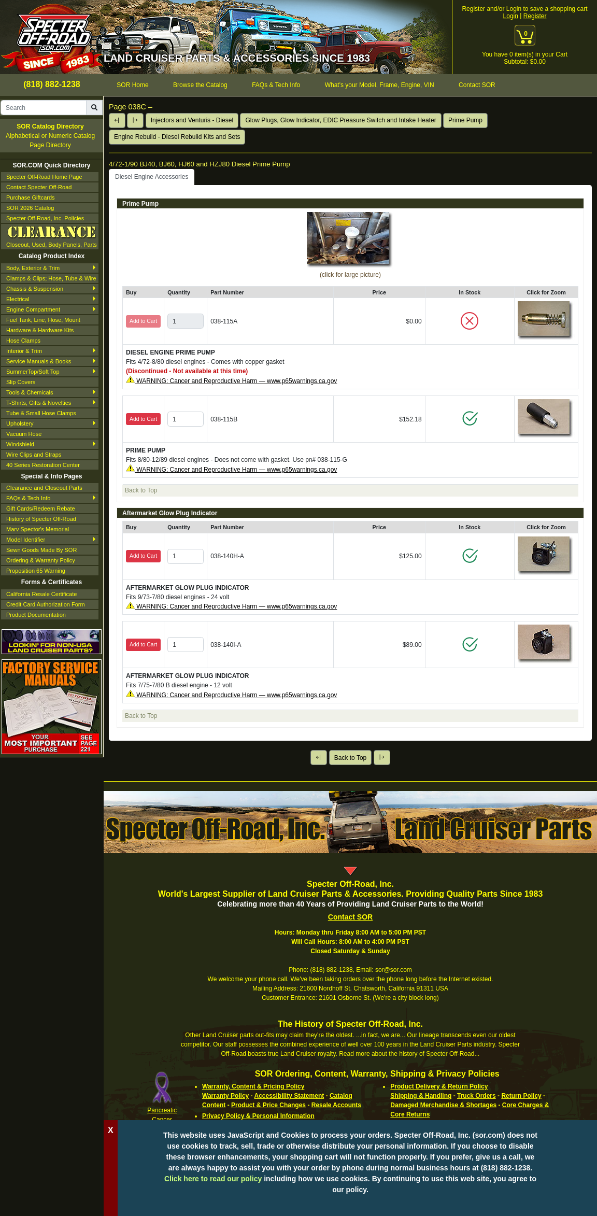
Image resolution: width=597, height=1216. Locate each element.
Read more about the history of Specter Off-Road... (409, 1053)
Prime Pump (465, 120)
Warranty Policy (225, 1095)
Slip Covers (20, 382)
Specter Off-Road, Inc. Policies (45, 218)
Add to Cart (143, 419)
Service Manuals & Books (38, 361)
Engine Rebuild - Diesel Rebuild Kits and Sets (177, 136)
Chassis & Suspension (34, 289)
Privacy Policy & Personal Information (258, 1116)
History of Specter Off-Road (41, 519)
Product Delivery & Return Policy (439, 1086)
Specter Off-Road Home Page (44, 177)
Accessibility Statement (289, 1095)
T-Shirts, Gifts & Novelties (38, 403)
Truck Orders (476, 1095)
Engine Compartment (33, 309)
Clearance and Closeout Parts (44, 488)
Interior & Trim (24, 351)
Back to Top (350, 757)
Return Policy (521, 1095)
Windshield (20, 444)
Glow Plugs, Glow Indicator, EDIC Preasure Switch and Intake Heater (340, 120)
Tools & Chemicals (29, 392)
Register (535, 16)
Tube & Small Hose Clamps (41, 413)
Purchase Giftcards (30, 197)
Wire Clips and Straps (33, 454)
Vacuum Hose (23, 434)
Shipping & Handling (420, 1095)
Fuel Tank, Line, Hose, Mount (43, 320)
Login (510, 16)
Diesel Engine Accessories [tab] (151, 176)
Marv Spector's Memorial (37, 529)
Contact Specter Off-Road (39, 187)
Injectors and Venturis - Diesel (192, 120)
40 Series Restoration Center (43, 465)
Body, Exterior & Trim (33, 268)
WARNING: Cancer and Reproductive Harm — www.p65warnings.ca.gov (236, 381)
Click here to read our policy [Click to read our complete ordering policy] (213, 1179)
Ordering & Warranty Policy (40, 560)
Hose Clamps (23, 340)
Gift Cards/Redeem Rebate (40, 508)
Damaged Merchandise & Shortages (443, 1105)
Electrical (18, 299)
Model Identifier (25, 539)
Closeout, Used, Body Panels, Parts (51, 236)
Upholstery (20, 423)
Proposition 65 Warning (35, 571)
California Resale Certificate (41, 594)
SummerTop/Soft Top (33, 372)
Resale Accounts (336, 1105)
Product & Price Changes (268, 1105)
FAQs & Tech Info (28, 498)
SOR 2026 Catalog (30, 208)
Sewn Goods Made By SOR (41, 550)
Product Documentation (36, 615)
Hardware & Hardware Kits (40, 330)
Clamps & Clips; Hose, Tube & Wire (51, 278)
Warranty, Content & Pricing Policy (253, 1086)
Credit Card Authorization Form (45, 604)
